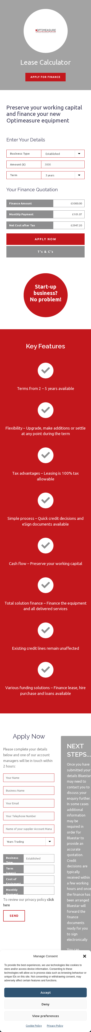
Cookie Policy (34, 1025)
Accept (45, 992)
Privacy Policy (55, 1025)
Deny (45, 1004)
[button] (84, 956)
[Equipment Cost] (62, 164)
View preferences (45, 1016)
